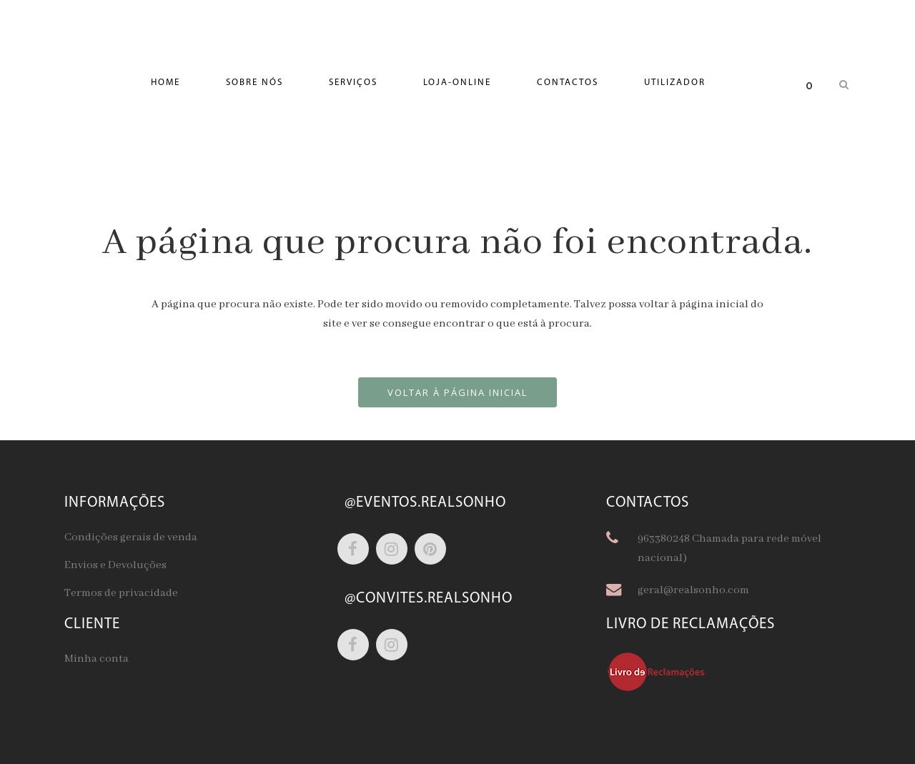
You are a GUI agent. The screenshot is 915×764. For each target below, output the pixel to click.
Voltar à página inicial (457, 392)
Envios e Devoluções (115, 565)
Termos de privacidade (121, 593)
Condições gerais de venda (130, 537)
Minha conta (96, 659)
